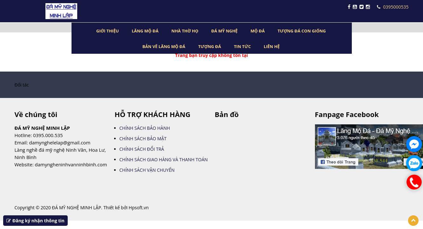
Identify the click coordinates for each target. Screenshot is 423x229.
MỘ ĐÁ (257, 30)
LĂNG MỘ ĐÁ (145, 30)
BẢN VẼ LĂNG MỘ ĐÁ (163, 46)
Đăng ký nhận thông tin (35, 221)
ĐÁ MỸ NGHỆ (224, 30)
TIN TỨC (242, 46)
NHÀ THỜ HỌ (184, 30)
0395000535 (392, 7)
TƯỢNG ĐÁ (209, 46)
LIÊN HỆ (272, 46)
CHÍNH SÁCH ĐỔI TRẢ (141, 149)
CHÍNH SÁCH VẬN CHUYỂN (147, 170)
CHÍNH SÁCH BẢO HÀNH (144, 128)
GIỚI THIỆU (107, 30)
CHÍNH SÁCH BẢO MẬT (143, 138)
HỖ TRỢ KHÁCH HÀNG (153, 114)
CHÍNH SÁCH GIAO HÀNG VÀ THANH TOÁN (163, 159)
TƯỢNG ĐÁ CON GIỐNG (302, 30)
